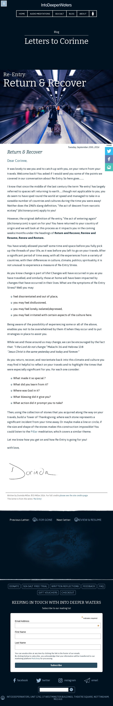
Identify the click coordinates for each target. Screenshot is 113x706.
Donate (14, 585)
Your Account (92, 14)
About (83, 13)
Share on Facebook (109, 159)
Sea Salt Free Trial (35, 585)
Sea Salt (59, 13)
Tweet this (109, 151)
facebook (22, 679)
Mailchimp (35, 658)
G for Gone (44, 519)
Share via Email (109, 167)
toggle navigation (4, 3)
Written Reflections (65, 585)
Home (22, 13)
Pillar (34, 431)
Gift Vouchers (48, 592)
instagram (70, 679)
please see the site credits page (74, 495)
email (95, 679)
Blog (71, 13)
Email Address (57, 620)
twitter (46, 679)
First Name (20, 631)
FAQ (101, 585)
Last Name (20, 642)
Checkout (67, 592)
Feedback (89, 585)
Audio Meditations (40, 13)
